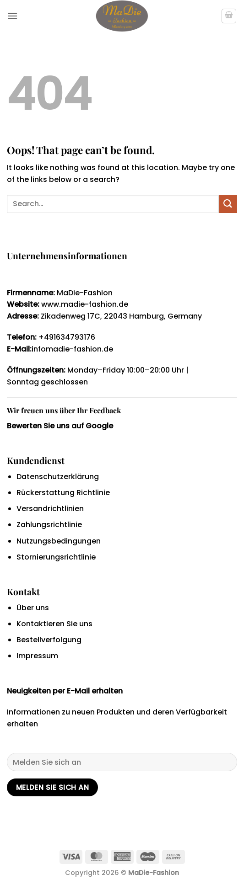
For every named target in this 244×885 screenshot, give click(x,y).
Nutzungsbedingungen (58, 541)
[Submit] (228, 204)
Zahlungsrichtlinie (49, 524)
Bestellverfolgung (48, 639)
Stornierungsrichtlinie (56, 557)
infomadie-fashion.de (72, 349)
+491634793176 (66, 337)
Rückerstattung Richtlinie (63, 492)
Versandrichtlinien (50, 508)
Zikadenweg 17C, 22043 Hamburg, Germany (121, 316)
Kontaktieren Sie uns (54, 623)
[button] (12, 16)
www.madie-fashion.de (83, 304)
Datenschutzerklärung (57, 476)
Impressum (37, 655)
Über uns (32, 607)
